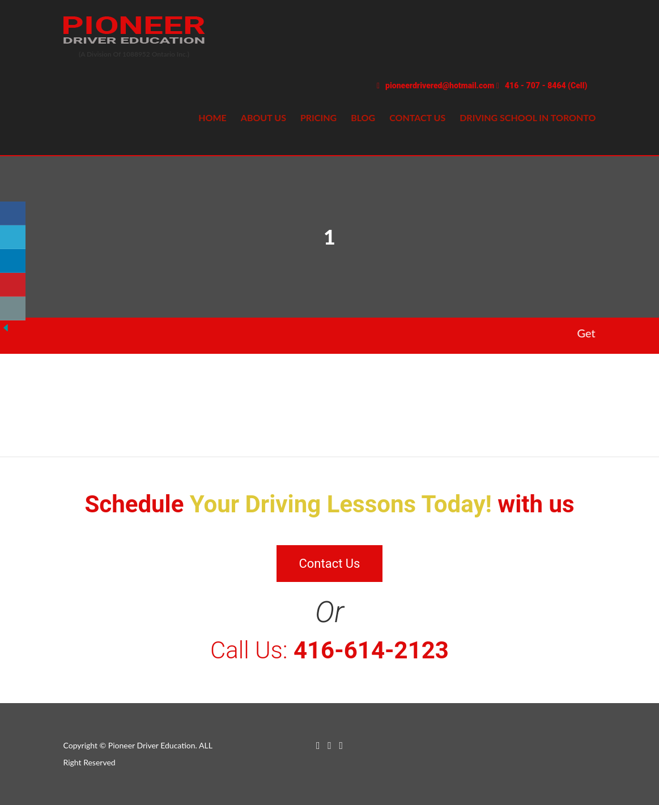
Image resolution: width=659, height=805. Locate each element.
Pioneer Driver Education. (152, 745)
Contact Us (329, 563)
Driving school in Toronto (528, 117)
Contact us (417, 117)
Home (212, 117)
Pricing (318, 117)
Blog (363, 117)
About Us (263, 117)
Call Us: (329, 650)
